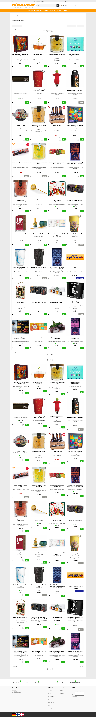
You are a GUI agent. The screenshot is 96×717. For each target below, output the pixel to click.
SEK (64, 5)
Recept (49, 705)
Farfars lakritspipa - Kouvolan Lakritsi (20, 162)
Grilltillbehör (36, 10)
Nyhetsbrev (61, 693)
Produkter (46, 10)
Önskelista (49, 693)
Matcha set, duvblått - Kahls (39, 233)
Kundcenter (65, 10)
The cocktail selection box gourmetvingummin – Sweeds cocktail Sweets (75, 90)
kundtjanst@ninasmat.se (17, 692)
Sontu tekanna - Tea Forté (38, 54)
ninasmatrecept (74, 689)
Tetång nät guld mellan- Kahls (38, 199)
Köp (27, 66)
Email (73, 693)
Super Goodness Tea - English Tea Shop (38, 337)
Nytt (41, 10)
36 (71, 25)
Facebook (38, 1)
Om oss (49, 699)
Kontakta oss (50, 690)
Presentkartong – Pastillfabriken (20, 89)
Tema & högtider (17, 15)
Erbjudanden (52, 10)
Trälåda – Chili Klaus (56, 125)
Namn (73, 694)
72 (74, 25)
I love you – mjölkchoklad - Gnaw (21, 233)
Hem (12, 15)
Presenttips (30, 10)
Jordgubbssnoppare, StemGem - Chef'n (57, 89)
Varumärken (58, 10)
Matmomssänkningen (51, 702)
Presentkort (75, 267)
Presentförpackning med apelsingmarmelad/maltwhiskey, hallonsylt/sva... (57, 302)
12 (69, 25)
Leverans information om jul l (52, 689)
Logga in (65, 1)
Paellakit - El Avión (21, 125)
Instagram (42, 1)
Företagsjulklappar (51, 696)
